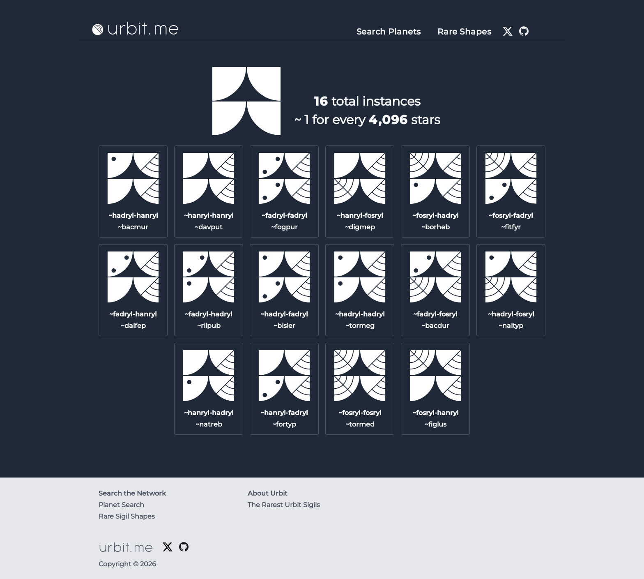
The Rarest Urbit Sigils (284, 505)
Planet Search (121, 505)
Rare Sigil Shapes (127, 516)
